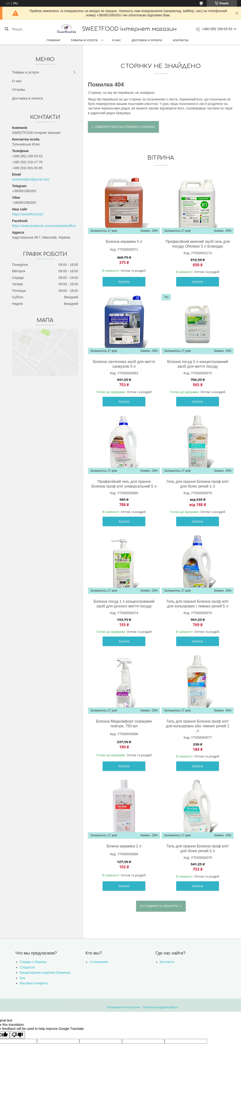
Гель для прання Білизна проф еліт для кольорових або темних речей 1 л (197, 726)
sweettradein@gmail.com (30, 179)
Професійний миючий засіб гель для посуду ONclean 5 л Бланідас (198, 244)
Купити (124, 282)
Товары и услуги (84, 40)
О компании (99, 962)
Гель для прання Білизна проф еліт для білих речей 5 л (198, 848)
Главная (53, 40)
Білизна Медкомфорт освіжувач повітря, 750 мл (124, 723)
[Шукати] (6, 29)
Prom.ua (142, 1003)
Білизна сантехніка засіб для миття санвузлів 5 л (124, 364)
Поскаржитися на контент (124, 1007)
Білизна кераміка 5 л (124, 242)
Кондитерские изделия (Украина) (45, 972)
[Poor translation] (17, 1035)
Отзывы (18, 89)
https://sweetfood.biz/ (27, 214)
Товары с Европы (33, 962)
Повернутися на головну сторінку (125, 127)
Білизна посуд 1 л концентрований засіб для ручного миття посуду (124, 603)
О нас (116, 40)
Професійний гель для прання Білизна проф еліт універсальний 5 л (123, 484)
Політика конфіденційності (160, 1007)
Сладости (27, 967)
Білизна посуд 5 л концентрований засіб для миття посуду (197, 364)
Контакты (181, 40)
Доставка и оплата (147, 40)
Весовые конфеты (34, 983)
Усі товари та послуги (159, 906)
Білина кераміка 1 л (124, 846)
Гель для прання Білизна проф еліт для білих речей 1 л (198, 484)
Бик (22, 978)
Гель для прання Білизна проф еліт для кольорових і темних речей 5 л (198, 603)
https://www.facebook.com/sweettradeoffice (44, 226)
